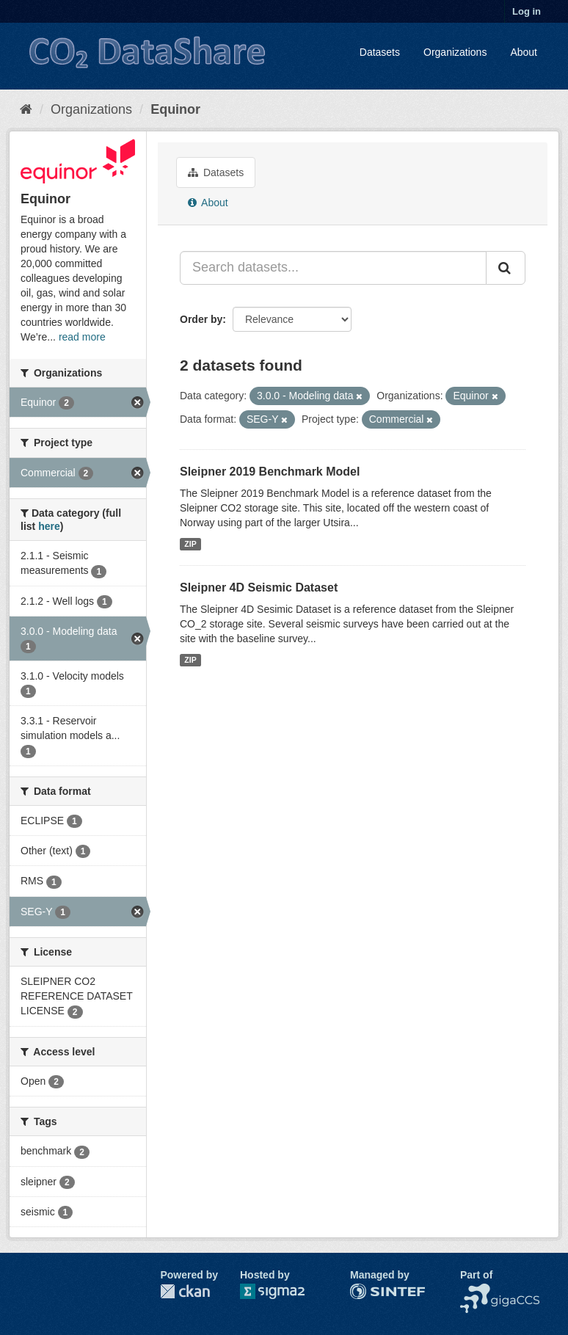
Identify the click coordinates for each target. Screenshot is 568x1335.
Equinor (175, 109)
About (523, 52)
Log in (526, 11)
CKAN (185, 1291)
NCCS (474, 1291)
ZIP (190, 543)
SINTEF (368, 1291)
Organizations (455, 52)
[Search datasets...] (333, 268)
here (49, 526)
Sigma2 (284, 1291)
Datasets (380, 52)
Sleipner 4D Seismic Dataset (259, 587)
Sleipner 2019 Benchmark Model (270, 471)
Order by (201, 319)
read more (82, 337)
